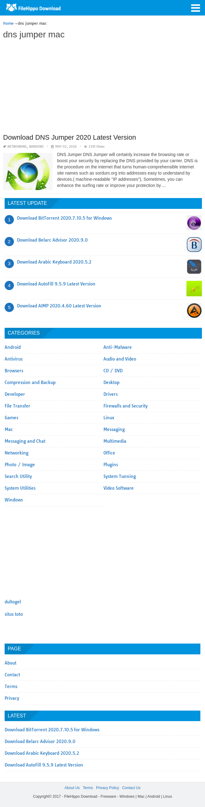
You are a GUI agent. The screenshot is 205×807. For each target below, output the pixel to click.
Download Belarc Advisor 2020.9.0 (52, 240)
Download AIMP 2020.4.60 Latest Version (59, 306)
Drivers (110, 394)
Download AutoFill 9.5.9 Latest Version (56, 284)
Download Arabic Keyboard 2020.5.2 (54, 262)
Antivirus (14, 359)
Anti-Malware (117, 347)
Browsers (14, 371)
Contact (12, 675)
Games (11, 417)
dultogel (13, 602)
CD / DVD (113, 371)
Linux (108, 417)
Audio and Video (119, 359)
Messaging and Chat (25, 441)
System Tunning (119, 476)
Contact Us (131, 788)
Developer (15, 394)
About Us (72, 788)
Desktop (111, 382)
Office (109, 453)
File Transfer (17, 406)
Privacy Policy (107, 788)
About (10, 663)
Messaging (114, 429)
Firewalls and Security (125, 406)
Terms (11, 686)
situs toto (14, 614)
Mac (9, 429)
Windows (36, 147)
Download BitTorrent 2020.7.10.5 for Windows (64, 218)
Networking (17, 147)
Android (13, 347)
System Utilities (20, 488)
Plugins (110, 464)
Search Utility (18, 476)
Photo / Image (20, 464)
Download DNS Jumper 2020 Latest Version (69, 137)
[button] (195, 7)
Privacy (12, 698)
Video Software (118, 488)
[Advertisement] (101, 87)
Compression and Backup (30, 382)
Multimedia (114, 441)
